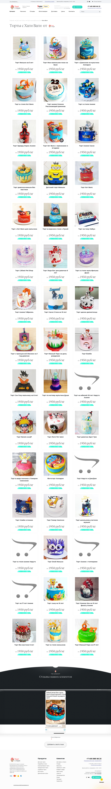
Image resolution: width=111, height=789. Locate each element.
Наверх (101, 780)
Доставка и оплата (61, 762)
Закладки (59, 779)
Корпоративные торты (43, 765)
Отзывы (32, 11)
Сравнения (59, 781)
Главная (12, 20)
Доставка (54, 11)
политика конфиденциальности (21, 785)
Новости (59, 773)
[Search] (88, 11)
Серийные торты (42, 769)
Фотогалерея (43, 11)
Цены (63, 11)
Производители (61, 775)
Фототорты (40, 771)
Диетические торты (43, 773)
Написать (77, 7)
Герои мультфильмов (33, 20)
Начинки (23, 11)
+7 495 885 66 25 (94, 6)
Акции (58, 777)
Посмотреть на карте (49, 1)
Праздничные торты (43, 767)
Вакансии (59, 765)
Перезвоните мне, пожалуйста (94, 8)
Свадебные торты (42, 764)
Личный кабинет (96, 1)
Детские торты (20, 20)
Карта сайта (60, 771)
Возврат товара (60, 769)
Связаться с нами (61, 767)
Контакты (72, 11)
